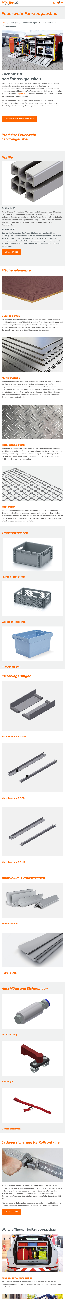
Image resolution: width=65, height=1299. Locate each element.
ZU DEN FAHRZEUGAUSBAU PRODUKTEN (19, 119)
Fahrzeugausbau (9, 26)
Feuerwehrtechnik (48, 23)
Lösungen (14, 23)
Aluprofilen (21, 94)
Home (4, 22)
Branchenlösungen (29, 23)
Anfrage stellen (11, 252)
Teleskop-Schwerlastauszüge (17, 1278)
